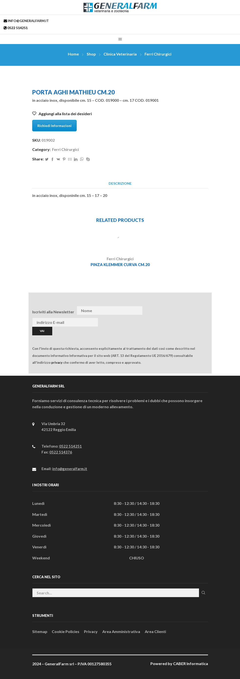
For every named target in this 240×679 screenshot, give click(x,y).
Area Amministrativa (121, 631)
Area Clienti (155, 631)
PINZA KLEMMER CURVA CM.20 (120, 264)
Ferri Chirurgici (158, 54)
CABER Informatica (190, 663)
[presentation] (197, 310)
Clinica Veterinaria (120, 54)
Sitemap (39, 631)
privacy (57, 362)
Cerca (203, 592)
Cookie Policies (65, 631)
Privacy (91, 631)
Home (73, 54)
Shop (91, 54)
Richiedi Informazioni (54, 126)
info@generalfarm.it (28, 21)
